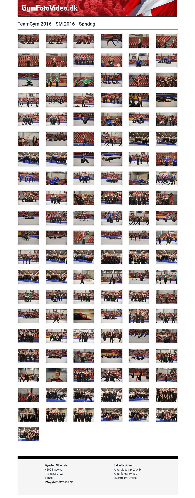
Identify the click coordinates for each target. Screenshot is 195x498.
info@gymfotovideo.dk (59, 482)
